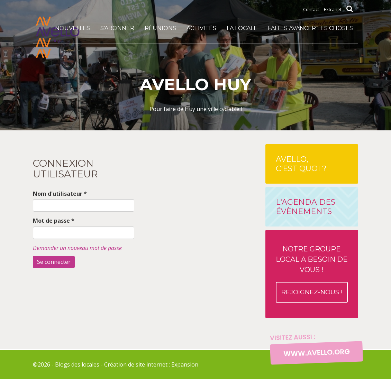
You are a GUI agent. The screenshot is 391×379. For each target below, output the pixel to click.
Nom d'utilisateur (60, 193)
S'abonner (117, 28)
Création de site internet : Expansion (151, 364)
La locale (242, 28)
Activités (201, 28)
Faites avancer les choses (310, 28)
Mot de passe (53, 220)
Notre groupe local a (312, 274)
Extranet (333, 9)
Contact (311, 9)
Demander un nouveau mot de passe (77, 248)
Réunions (160, 28)
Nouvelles (72, 28)
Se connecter (54, 262)
